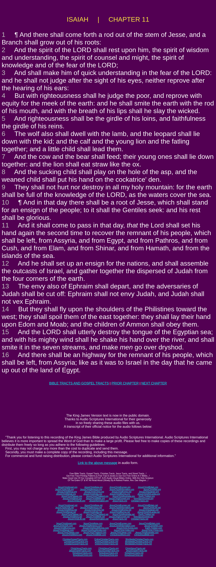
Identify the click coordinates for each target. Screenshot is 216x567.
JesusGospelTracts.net (136, 550)
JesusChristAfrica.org (67, 492)
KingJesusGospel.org (143, 498)
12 (5, 263)
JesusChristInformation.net (121, 507)
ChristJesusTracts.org (109, 548)
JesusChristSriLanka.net (148, 512)
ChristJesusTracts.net (135, 548)
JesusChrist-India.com (124, 530)
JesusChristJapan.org (149, 492)
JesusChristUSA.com (63, 526)
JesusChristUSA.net (64, 507)
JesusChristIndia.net (92, 512)
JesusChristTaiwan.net (72, 514)
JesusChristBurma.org (120, 494)
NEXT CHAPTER (154, 383)
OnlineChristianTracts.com (106, 539)
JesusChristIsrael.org (67, 487)
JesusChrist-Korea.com (127, 528)
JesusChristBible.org (95, 498)
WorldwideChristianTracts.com (139, 539)
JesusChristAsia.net (93, 505)
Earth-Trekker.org (147, 496)
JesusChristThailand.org (97, 496)
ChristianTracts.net (139, 519)
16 (5, 354)
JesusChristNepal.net (66, 512)
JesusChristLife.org (76, 501)
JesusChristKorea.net (121, 510)
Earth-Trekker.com (153, 528)
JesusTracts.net (120, 519)
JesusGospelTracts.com (80, 550)
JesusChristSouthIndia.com (93, 530)
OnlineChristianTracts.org (106, 541)
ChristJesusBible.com (144, 535)
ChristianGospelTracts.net (76, 544)
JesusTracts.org (120, 501)
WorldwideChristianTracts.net (138, 544)
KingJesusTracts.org (108, 553)
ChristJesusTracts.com (81, 548)
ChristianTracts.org (139, 501)
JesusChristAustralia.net (123, 514)
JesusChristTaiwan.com (68, 532)
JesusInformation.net (98, 519)
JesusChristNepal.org (66, 494)
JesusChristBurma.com (64, 528)
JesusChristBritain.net (148, 505)
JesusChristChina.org (94, 492)
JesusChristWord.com (72, 535)
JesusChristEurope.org (120, 487)
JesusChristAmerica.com (90, 526)
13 (5, 286)
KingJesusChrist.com (82, 555)
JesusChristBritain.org (148, 487)
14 (5, 309)
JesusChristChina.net (94, 510)
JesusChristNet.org (152, 489)
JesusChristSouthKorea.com (96, 528)
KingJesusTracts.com (82, 553)
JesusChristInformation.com (122, 526)
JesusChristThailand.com (94, 532)
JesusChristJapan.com (120, 532)
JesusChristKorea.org (121, 492)
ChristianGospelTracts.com (75, 539)
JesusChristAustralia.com (147, 532)
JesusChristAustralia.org (123, 496)
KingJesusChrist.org (108, 555)
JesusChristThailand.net (97, 514)
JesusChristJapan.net (149, 510)
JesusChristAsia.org (93, 487)
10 (5, 202)
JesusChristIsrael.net (67, 505)
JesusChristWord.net (72, 516)
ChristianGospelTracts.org (76, 541)
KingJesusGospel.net (143, 516)
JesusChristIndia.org (92, 494)
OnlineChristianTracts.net (106, 544)
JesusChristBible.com (96, 535)
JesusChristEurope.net (119, 505)
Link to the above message (97, 463)
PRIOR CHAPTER (125, 383)
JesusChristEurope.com (120, 523)
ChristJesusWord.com (120, 535)
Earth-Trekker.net (146, 514)
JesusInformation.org (98, 501)
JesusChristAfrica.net (67, 510)
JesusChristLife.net (152, 507)
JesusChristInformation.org (121, 489)
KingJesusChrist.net (134, 555)
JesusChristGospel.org (119, 498)
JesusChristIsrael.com (66, 523)
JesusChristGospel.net (119, 516)
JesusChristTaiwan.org (71, 496)
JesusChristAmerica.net (91, 507)
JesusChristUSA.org (64, 489)
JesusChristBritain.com (149, 523)
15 (5, 332)
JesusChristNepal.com (63, 530)
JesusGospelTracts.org (108, 550)
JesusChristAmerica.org (91, 489)
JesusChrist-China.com (152, 530)
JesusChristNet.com (153, 526)
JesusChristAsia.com (92, 523)
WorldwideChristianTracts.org (138, 541)
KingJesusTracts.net (134, 553)
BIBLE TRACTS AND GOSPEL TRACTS (79, 383)
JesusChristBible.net (95, 516)
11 (5, 225)
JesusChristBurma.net (120, 512)
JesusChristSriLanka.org (149, 494)
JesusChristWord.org (72, 498)
